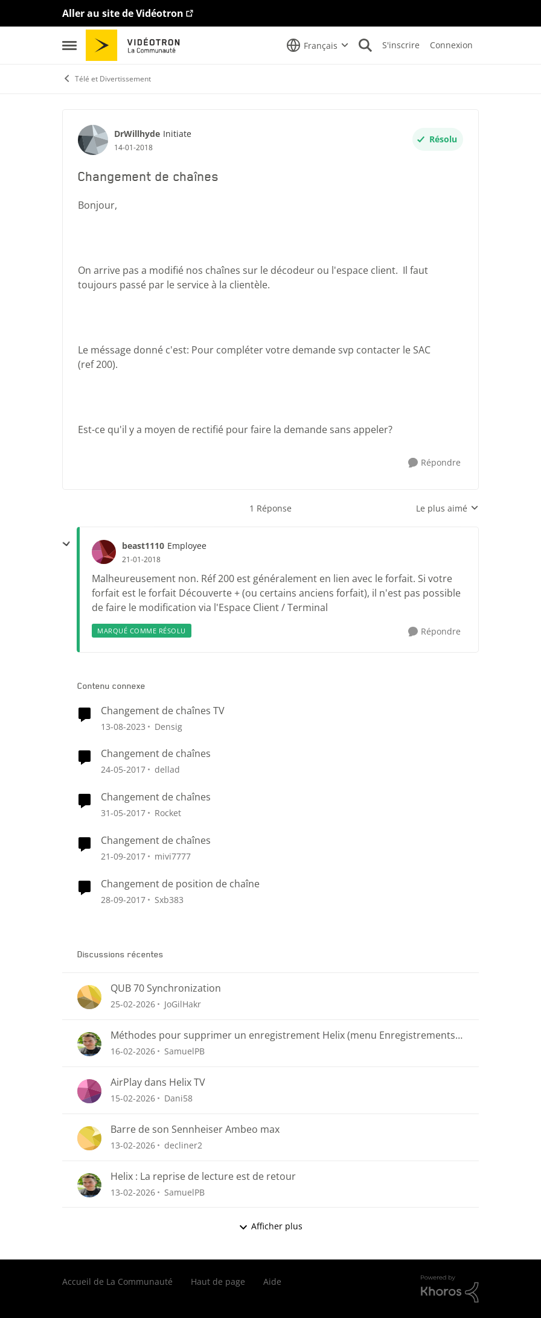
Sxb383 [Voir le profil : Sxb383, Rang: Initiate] (169, 899)
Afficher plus (270, 1226)
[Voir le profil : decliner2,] (89, 1138)
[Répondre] (434, 463)
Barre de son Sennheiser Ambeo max (195, 1129)
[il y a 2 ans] (123, 726)
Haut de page (218, 1281)
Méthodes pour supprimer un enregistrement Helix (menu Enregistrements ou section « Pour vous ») (282, 1035)
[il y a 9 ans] (123, 769)
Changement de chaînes (156, 753)
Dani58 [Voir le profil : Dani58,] (178, 1098)
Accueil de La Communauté (117, 1281)
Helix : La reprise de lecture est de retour (203, 1176)
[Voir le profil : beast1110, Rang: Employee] (104, 552)
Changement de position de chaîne (180, 884)
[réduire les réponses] (66, 544)
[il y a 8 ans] (123, 856)
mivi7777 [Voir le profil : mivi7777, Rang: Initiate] (173, 856)
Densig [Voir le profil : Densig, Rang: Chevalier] (168, 726)
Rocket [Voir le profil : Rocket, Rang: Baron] (168, 813)
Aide (272, 1281)
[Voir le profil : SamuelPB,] (89, 1044)
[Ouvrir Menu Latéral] (69, 45)
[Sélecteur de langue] (317, 45)
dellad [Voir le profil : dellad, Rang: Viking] (167, 769)
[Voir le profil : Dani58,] (89, 1091)
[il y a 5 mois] (132, 1004)
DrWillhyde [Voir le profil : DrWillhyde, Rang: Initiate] (137, 133)
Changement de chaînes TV (163, 711)
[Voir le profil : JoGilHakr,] (89, 997)
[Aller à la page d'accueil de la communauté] (137, 45)
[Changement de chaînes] (141, 559)
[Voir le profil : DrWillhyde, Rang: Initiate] (93, 140)
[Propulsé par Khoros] (450, 1289)
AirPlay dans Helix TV (157, 1082)
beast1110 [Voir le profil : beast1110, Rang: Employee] (143, 545)
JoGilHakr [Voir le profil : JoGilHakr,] (182, 1004)
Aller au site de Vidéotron (123, 13)
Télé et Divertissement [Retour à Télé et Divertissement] (106, 79)
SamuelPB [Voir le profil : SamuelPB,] (184, 1051)
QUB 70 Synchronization (165, 988)
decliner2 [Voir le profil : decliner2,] (183, 1145)
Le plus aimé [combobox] (447, 508)
